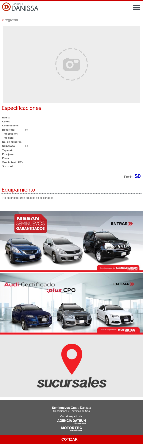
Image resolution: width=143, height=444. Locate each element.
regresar (10, 20)
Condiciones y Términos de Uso (71, 411)
